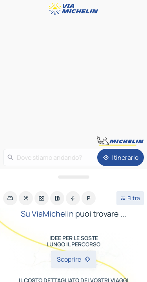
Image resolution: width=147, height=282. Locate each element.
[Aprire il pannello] (73, 177)
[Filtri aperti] (130, 198)
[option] (10, 198)
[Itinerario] (120, 157)
